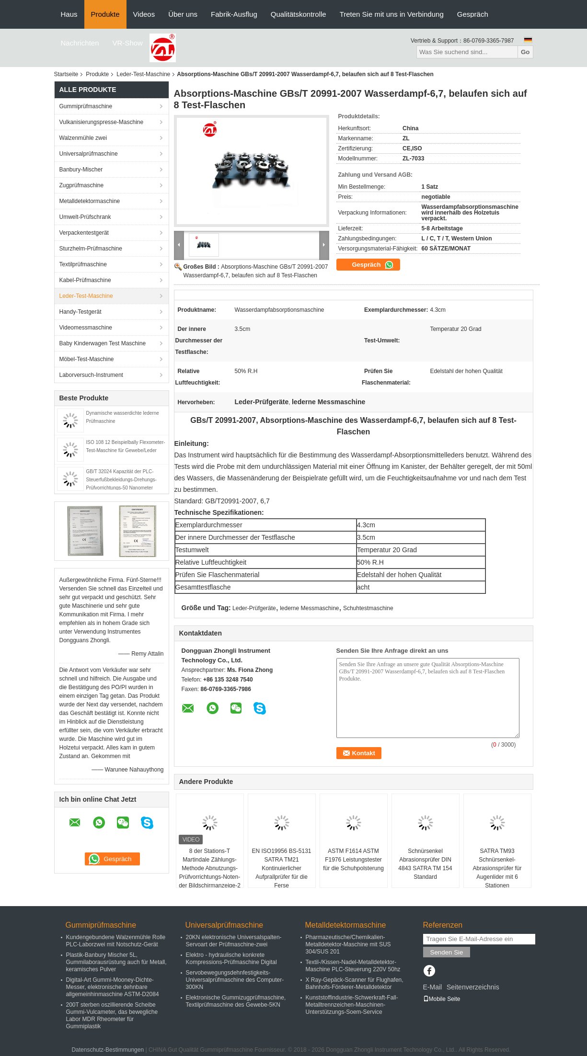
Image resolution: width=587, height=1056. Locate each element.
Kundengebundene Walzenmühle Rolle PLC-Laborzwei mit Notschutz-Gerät (116, 941)
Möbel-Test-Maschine (86, 359)
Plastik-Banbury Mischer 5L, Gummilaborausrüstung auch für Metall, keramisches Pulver (116, 962)
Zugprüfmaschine (81, 185)
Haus (69, 14)
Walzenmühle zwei (83, 138)
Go (525, 52)
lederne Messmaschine (309, 608)
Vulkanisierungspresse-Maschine (101, 122)
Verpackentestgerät (84, 232)
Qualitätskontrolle (298, 14)
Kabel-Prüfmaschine (85, 280)
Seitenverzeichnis (473, 987)
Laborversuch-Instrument (91, 375)
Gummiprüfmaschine (86, 106)
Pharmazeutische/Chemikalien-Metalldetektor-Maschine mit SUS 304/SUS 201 (348, 944)
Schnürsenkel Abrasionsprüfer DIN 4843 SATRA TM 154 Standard (425, 864)
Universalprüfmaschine (88, 153)
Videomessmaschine (86, 327)
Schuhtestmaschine (368, 608)
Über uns (182, 14)
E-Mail (432, 987)
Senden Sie (446, 952)
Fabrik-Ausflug (234, 14)
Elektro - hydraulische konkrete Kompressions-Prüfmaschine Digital (231, 958)
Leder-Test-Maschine (143, 74)
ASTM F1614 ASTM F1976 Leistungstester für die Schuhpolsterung (353, 860)
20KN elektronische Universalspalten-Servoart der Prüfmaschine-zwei (234, 941)
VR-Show (128, 43)
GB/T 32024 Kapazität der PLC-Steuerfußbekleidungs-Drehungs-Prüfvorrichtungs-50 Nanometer (121, 479)
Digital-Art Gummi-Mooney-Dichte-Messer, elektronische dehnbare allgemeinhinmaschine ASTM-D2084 (112, 987)
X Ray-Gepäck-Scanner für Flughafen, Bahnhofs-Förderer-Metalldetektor (354, 983)
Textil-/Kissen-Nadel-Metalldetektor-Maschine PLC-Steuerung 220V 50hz (353, 966)
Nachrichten (80, 43)
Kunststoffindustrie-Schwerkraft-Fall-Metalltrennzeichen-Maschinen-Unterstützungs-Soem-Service (352, 1004)
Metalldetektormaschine (89, 201)
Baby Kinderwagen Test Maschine (102, 343)
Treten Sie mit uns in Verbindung (392, 14)
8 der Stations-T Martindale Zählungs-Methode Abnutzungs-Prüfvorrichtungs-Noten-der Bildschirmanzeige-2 (210, 868)
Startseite (66, 74)
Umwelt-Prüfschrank (85, 217)
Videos (144, 14)
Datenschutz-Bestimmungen (107, 1049)
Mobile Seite (441, 999)
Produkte (105, 14)
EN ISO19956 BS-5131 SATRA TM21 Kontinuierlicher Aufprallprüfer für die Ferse (281, 868)
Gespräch (472, 14)
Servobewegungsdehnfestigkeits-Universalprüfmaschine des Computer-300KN (235, 979)
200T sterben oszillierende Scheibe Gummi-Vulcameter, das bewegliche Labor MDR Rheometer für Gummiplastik (112, 1015)
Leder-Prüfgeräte (254, 608)
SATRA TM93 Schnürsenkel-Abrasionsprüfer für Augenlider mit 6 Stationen (496, 868)
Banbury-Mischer (81, 169)
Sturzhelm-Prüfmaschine (90, 248)
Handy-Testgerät (80, 311)
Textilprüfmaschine (83, 264)
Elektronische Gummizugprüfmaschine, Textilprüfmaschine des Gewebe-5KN (236, 1001)
